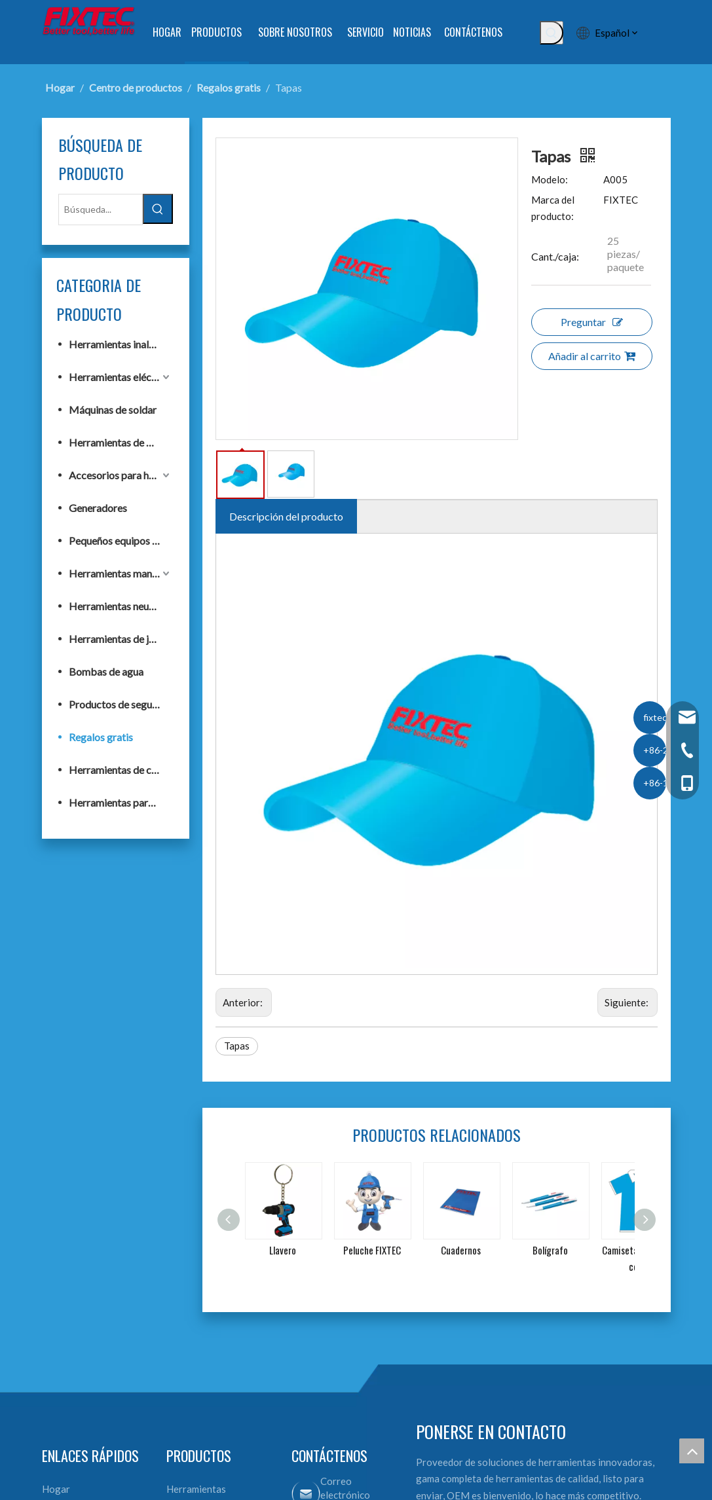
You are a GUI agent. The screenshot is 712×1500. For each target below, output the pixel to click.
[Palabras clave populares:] (551, 33)
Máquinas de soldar (113, 409)
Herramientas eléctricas (121, 377)
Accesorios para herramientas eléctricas (121, 475)
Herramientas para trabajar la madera (121, 802)
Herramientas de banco (121, 442)
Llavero (282, 1250)
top (691, 1450)
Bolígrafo (550, 1250)
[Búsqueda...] (100, 209)
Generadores (98, 508)
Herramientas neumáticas (121, 606)
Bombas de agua (106, 671)
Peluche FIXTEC (372, 1250)
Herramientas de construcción (121, 769)
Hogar (56, 1489)
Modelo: (549, 179)
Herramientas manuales (121, 573)
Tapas (237, 1046)
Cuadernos (461, 1250)
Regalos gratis (101, 737)
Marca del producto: (552, 208)
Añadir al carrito (591, 356)
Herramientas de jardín (120, 638)
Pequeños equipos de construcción (121, 540)
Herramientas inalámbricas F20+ (121, 344)
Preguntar (592, 322)
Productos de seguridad (121, 704)
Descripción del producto (286, 516)
